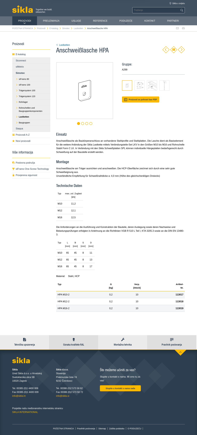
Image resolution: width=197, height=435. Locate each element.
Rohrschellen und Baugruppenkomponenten (29, 109)
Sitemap (102, 428)
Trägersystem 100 (25, 90)
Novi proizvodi (21, 141)
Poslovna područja (23, 163)
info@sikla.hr (19, 396)
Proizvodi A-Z (21, 135)
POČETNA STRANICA (24, 28)
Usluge (76, 22)
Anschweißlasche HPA (97, 28)
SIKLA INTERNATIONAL (25, 412)
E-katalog (55, 28)
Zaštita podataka (116, 428)
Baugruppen (23, 122)
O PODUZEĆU (134, 428)
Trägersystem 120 (25, 96)
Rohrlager (22, 102)
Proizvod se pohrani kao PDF (140, 99)
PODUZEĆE (126, 22)
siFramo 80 (22, 79)
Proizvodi (24, 22)
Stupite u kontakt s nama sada (120, 388)
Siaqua (19, 128)
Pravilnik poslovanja (86, 428)
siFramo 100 (23, 85)
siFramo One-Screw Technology (30, 169)
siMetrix (20, 66)
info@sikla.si (62, 396)
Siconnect (21, 60)
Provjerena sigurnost (24, 175)
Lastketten (80, 28)
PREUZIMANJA (51, 21)
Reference (100, 21)
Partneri (173, 21)
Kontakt (149, 21)
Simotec (67, 28)
